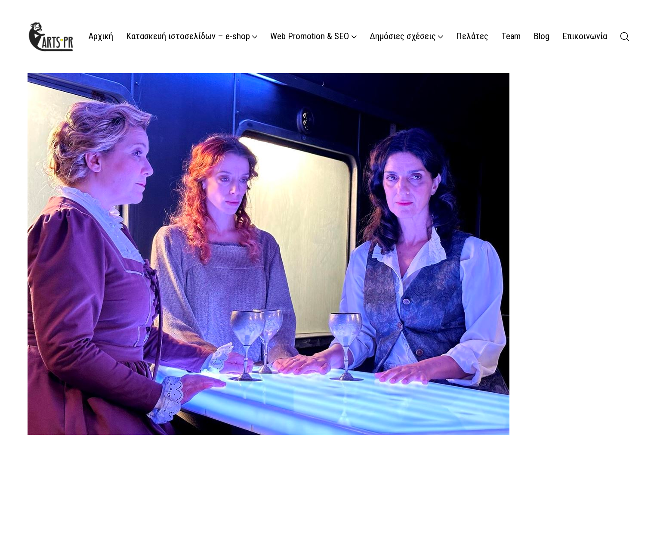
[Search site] (624, 36)
